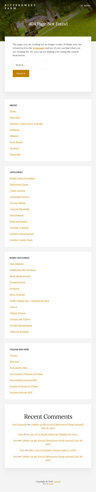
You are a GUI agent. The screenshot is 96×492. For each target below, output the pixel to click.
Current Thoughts (20, 209)
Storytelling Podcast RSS (23, 380)
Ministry (14, 135)
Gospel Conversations (22, 233)
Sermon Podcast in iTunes (24, 386)
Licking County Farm (21, 239)
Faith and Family (19, 221)
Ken (20, 434)
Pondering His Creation (22, 269)
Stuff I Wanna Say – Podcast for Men (29, 300)
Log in (57, 481)
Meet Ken (15, 117)
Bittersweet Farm (20, 7)
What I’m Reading (19, 331)
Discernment (17, 215)
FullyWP (50, 484)
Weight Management (21, 325)
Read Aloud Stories (20, 276)
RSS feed (14, 361)
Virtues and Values (20, 319)
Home (13, 111)
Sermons (14, 129)
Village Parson (18, 313)
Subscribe (15, 154)
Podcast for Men (18, 367)
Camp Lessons (17, 190)
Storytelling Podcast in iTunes (26, 374)
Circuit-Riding (18, 202)
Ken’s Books (16, 142)
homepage (39, 48)
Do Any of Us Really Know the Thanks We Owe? (52, 434)
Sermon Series (18, 282)
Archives (14, 148)
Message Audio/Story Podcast (26, 123)
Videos (13, 306)
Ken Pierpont (19, 424)
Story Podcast (17, 294)
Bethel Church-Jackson (22, 178)
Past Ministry (17, 263)
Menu (87, 6)
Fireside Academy (19, 227)
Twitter (14, 355)
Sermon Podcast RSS (21, 392)
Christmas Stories (19, 196)
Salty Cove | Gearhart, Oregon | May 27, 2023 (52, 450)
